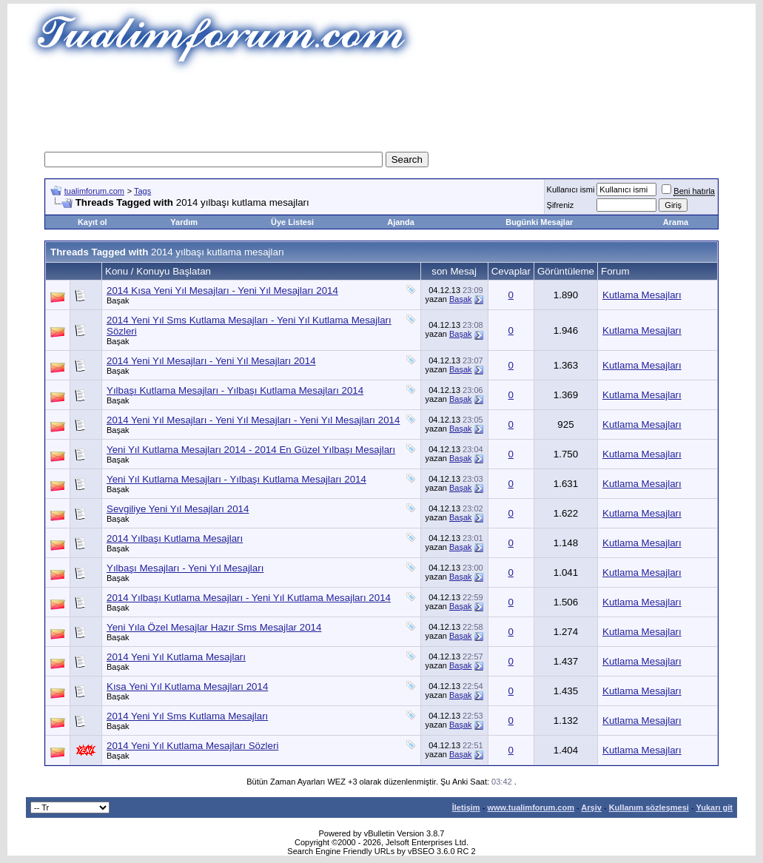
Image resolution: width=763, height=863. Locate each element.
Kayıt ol (92, 222)
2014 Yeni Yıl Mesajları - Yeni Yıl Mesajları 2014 (211, 360)
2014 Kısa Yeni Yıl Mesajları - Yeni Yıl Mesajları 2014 (222, 290)
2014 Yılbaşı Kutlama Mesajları (175, 538)
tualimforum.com (94, 191)
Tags (142, 191)
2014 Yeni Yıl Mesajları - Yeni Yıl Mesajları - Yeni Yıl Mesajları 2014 (253, 420)
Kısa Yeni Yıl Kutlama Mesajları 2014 (187, 686)
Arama (675, 222)
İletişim (466, 807)
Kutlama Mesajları (642, 294)
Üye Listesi (292, 222)
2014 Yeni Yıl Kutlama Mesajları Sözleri (192, 745)
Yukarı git (714, 807)
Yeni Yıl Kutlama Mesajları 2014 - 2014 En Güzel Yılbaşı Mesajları (251, 449)
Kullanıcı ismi (571, 189)
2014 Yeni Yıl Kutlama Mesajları (176, 656)
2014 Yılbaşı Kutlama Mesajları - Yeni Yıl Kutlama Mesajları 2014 (249, 597)
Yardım (184, 222)
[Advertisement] (381, 107)
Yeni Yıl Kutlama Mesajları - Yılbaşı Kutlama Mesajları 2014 (236, 479)
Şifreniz (560, 205)
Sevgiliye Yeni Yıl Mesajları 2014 (178, 508)
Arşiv (591, 807)
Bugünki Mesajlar (539, 222)
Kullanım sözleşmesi (649, 807)
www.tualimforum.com (530, 807)
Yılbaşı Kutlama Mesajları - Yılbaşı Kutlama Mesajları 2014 (235, 390)
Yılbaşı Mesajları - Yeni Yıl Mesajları (185, 568)
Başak (118, 300)
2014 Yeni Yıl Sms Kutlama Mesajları (187, 716)
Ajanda (400, 222)
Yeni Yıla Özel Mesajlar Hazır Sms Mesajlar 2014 (214, 627)
